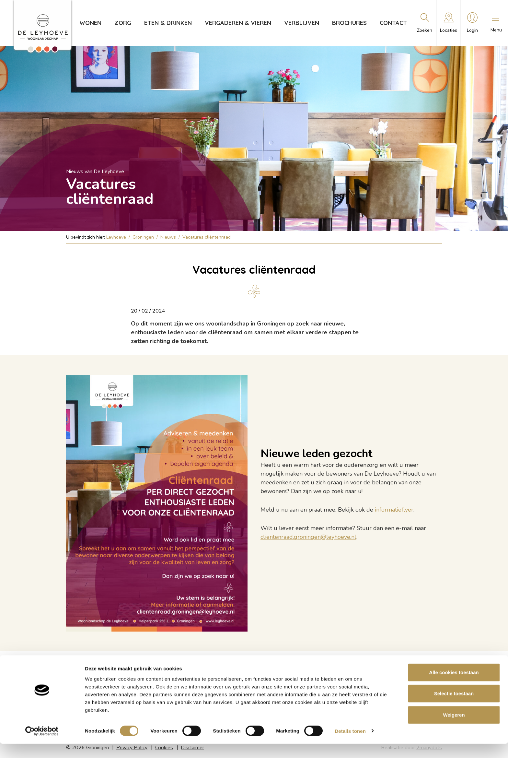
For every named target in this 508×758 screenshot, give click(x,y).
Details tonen (350, 745)
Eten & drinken (167, 23)
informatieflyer (394, 510)
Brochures (348, 23)
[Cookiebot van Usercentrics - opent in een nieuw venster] (42, 745)
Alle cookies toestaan (454, 686)
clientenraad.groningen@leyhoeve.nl (308, 537)
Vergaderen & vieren (237, 23)
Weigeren (454, 729)
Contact (392, 23)
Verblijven (300, 23)
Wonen (89, 23)
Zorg (121, 23)
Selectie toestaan (454, 708)
